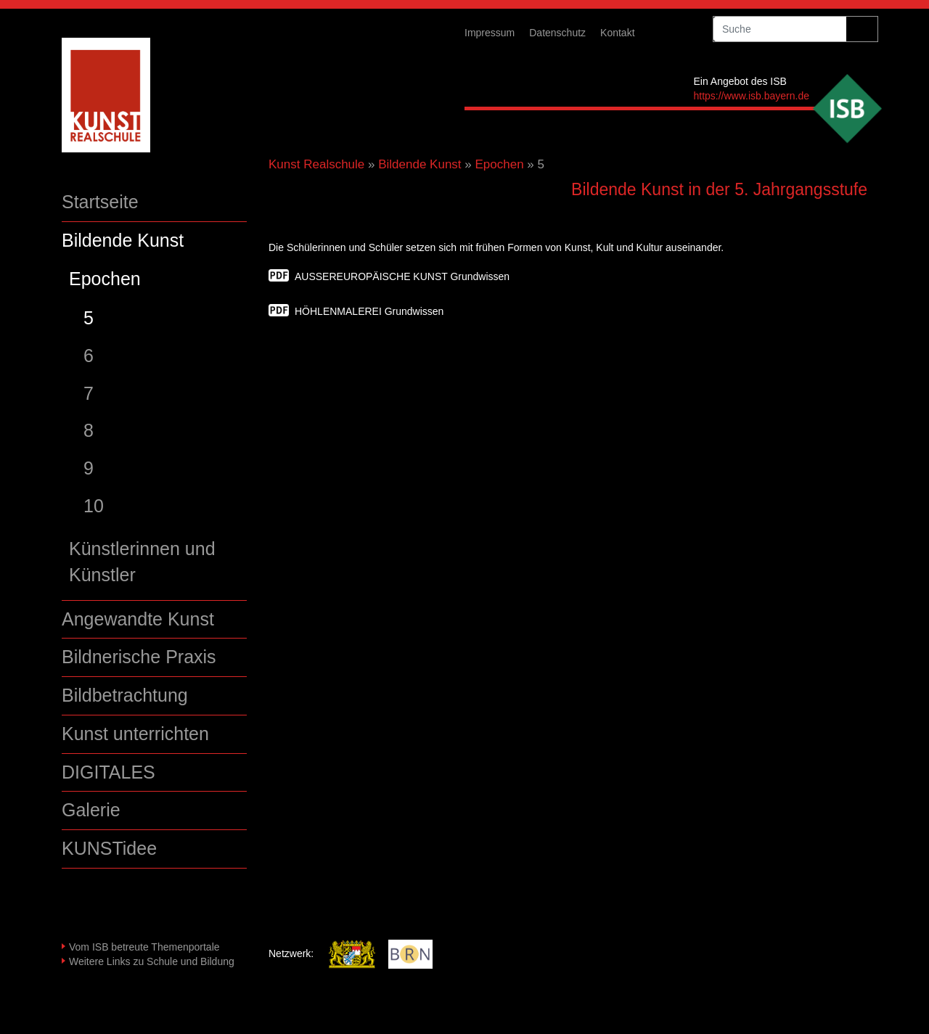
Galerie (91, 810)
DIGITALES (108, 772)
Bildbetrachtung (125, 695)
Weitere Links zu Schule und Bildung (151, 961)
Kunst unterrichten (135, 733)
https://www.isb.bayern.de (751, 96)
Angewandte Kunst (138, 619)
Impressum (489, 32)
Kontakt (617, 32)
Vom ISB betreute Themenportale (144, 947)
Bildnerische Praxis (139, 657)
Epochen (105, 278)
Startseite (100, 202)
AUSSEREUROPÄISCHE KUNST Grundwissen (402, 276)
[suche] (779, 29)
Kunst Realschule (316, 164)
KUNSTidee (109, 848)
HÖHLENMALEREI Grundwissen (369, 311)
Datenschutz (557, 32)
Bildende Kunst (123, 240)
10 (93, 506)
